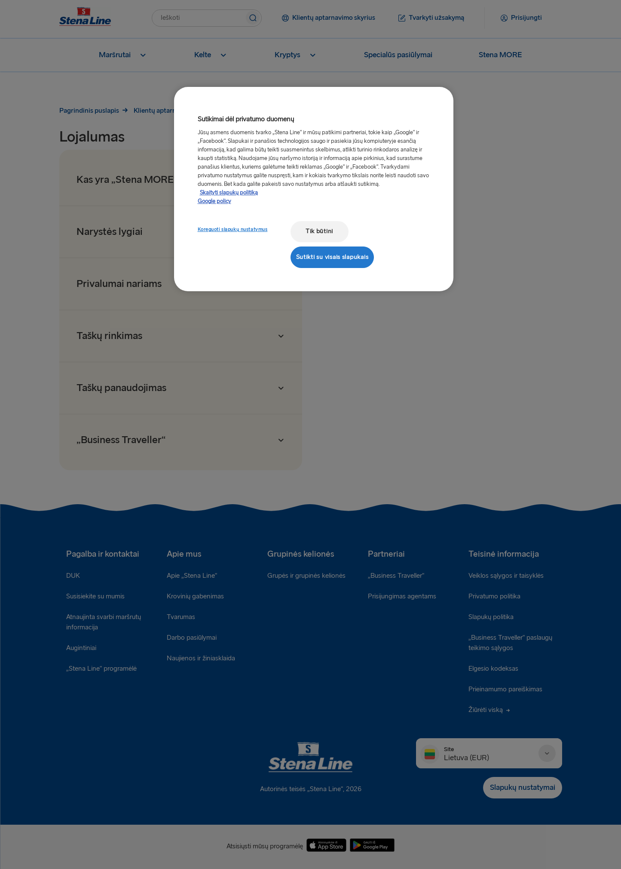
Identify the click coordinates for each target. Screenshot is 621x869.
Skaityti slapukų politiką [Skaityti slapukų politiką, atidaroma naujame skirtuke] (229, 192)
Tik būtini (319, 231)
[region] (313, 189)
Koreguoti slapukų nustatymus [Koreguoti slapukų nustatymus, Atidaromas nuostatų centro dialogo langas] (233, 229)
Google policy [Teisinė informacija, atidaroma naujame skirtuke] (214, 201)
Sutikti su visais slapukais (332, 257)
